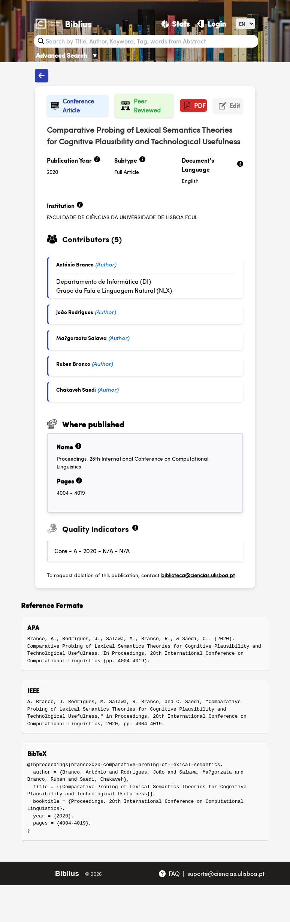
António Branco (75, 264)
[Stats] (175, 23)
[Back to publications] (41, 75)
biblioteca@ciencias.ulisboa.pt (198, 575)
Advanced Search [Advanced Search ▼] (67, 55)
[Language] (245, 23)
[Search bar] (151, 41)
